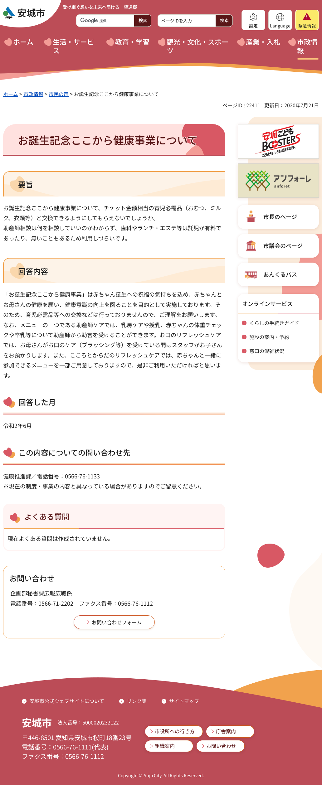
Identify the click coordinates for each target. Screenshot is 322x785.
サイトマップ (184, 701)
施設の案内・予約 (269, 337)
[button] (253, 20)
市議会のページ (283, 245)
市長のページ (280, 216)
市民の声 (59, 94)
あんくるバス (280, 274)
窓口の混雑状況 (266, 351)
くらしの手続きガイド (274, 323)
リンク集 (137, 701)
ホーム (10, 94)
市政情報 (33, 94)
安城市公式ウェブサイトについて (66, 701)
